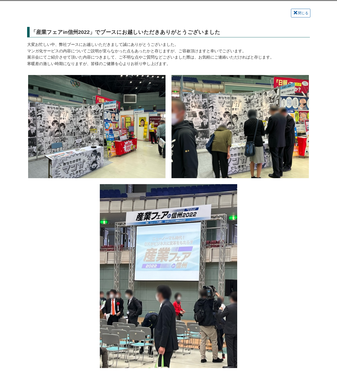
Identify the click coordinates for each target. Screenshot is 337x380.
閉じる (301, 13)
